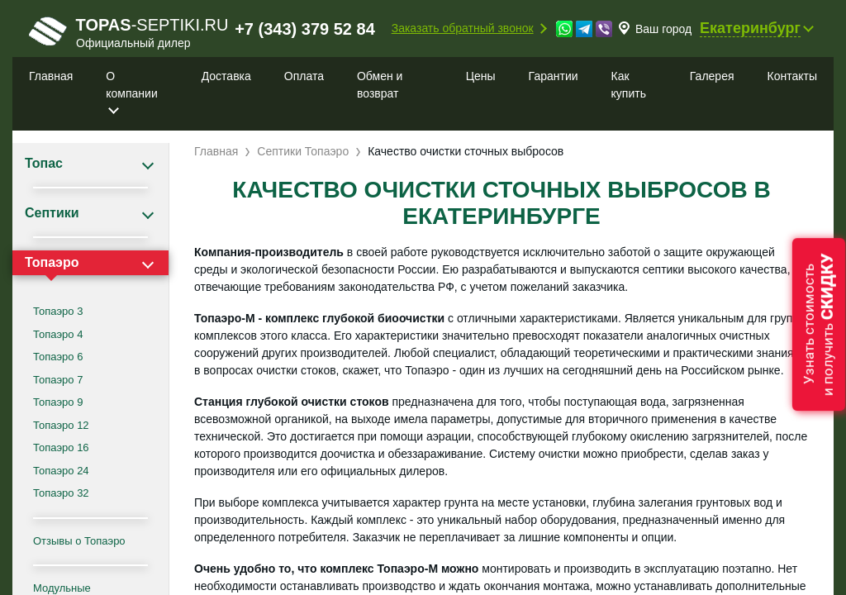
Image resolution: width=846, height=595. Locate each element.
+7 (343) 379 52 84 (305, 29)
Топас (44, 163)
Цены (481, 76)
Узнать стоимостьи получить (819, 324)
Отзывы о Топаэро (79, 541)
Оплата (304, 76)
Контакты (792, 76)
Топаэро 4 (58, 334)
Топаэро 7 (58, 380)
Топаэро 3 (58, 311)
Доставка (226, 76)
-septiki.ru (128, 32)
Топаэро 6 (58, 356)
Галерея (712, 76)
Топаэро (51, 262)
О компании (131, 84)
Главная (51, 76)
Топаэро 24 (61, 470)
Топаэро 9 (58, 402)
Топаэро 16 (61, 447)
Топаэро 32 (61, 493)
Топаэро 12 (61, 425)
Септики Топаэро (303, 151)
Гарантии (553, 76)
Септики (52, 213)
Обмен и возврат (379, 84)
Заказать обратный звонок (463, 28)
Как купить (628, 84)
